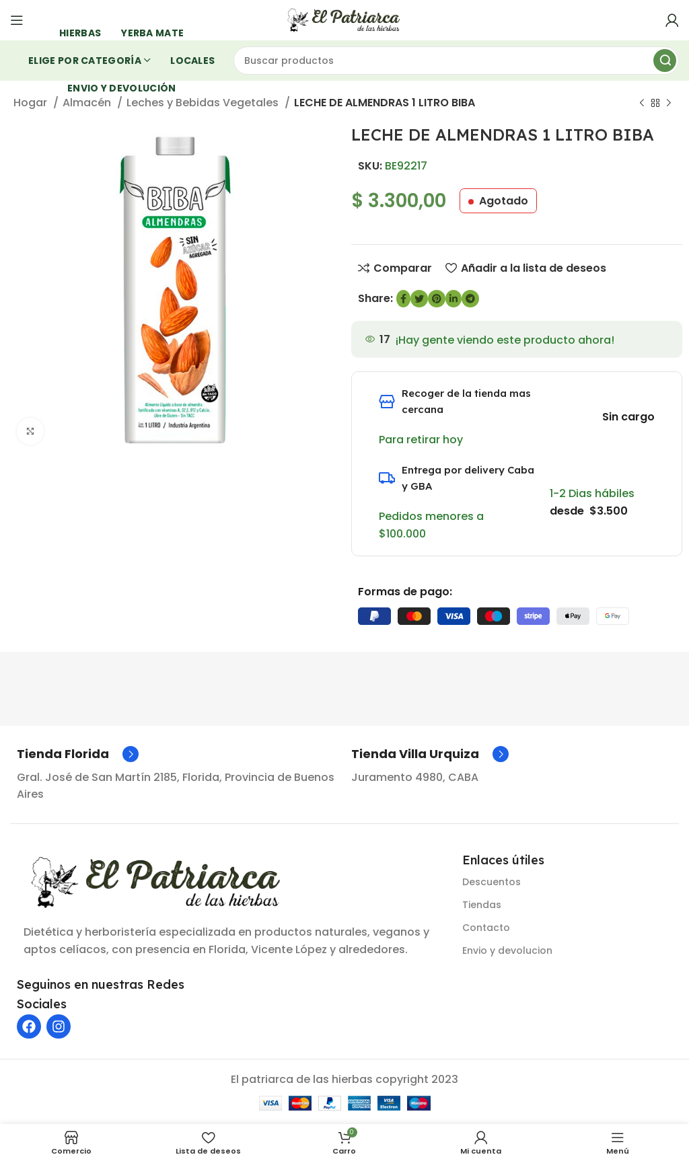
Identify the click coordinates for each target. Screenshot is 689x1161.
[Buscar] (456, 60)
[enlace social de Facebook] (403, 298)
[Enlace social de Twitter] (419, 298)
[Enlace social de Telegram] (470, 298)
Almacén (88, 102)
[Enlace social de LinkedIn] (453, 298)
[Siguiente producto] (669, 103)
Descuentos (491, 882)
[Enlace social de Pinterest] (436, 298)
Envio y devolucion (507, 950)
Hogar (31, 102)
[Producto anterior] (642, 103)
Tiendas (481, 904)
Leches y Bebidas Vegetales (203, 102)
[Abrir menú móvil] (16, 20)
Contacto (486, 927)
